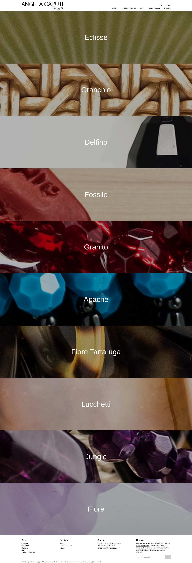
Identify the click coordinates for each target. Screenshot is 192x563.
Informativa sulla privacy (64, 562)
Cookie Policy (77, 562)
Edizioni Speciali (129, 8)
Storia (142, 8)
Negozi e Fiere (154, 8)
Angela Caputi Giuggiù (42, 5)
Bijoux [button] (115, 8)
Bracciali (24, 548)
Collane (24, 543)
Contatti (167, 8)
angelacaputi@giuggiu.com (109, 548)
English (168, 5)
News (62, 548)
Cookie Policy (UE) (89, 562)
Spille (23, 550)
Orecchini (25, 546)
